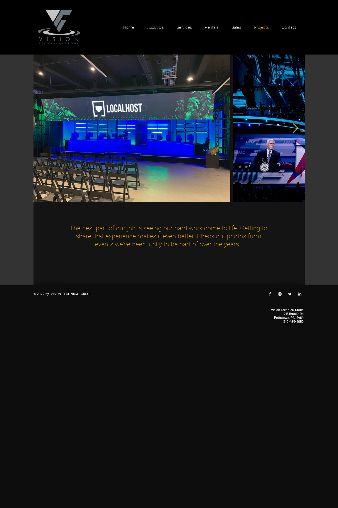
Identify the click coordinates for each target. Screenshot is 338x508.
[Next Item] (295, 128)
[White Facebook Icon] (270, 294)
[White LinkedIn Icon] (300, 294)
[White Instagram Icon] (280, 294)
